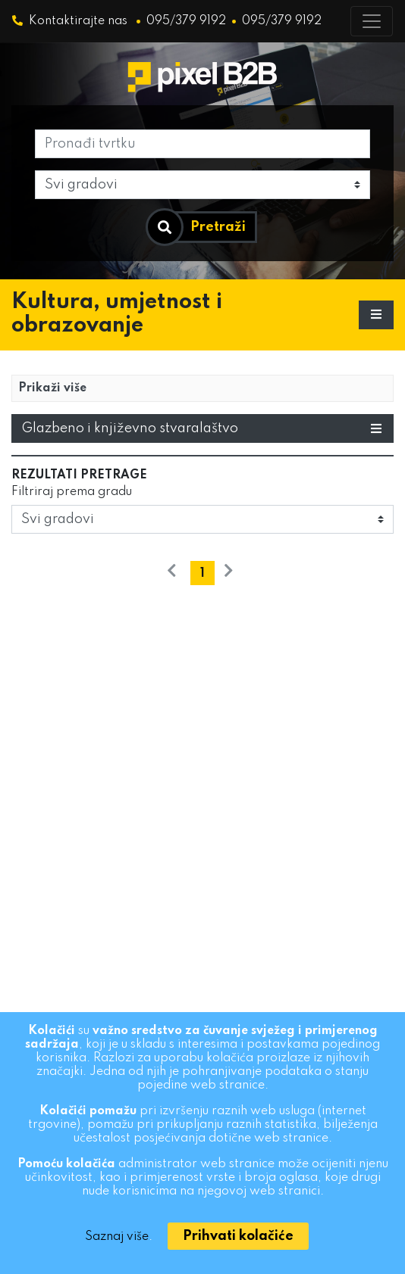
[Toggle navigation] (371, 21)
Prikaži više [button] (52, 388)
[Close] (238, 1236)
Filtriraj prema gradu (71, 492)
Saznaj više (117, 1237)
